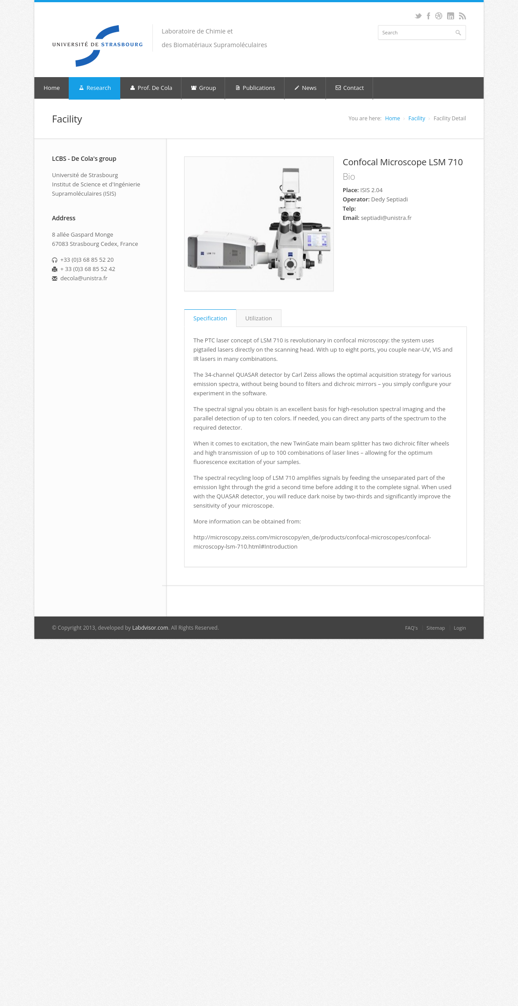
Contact (349, 88)
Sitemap (435, 627)
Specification (210, 318)
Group (203, 88)
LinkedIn (450, 15)
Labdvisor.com (150, 627)
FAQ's (411, 627)
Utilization (258, 318)
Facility (416, 118)
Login (460, 627)
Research (94, 88)
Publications (254, 88)
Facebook (428, 15)
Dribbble (438, 15)
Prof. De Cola (150, 88)
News (305, 88)
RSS (462, 15)
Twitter (418, 15)
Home (52, 88)
